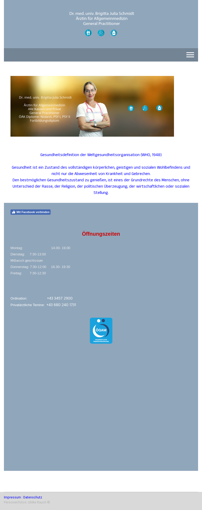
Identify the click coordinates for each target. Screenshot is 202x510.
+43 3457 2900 (60, 299)
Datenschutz (32, 497)
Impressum (12, 497)
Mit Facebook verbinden (31, 212)
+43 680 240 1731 (61, 305)
